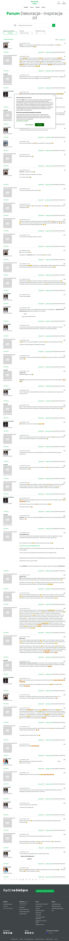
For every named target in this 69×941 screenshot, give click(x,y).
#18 (64, 307)
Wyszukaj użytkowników (57, 908)
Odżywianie (38, 912)
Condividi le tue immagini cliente (48, 552)
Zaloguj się (22, 907)
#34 (64, 593)
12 (26, 879)
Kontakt (21, 939)
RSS (53, 910)
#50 (64, 868)
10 (40, 33)
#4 (64, 92)
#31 (64, 515)
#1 (64, 43)
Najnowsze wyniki (26, 33)
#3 (64, 75)
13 (30, 879)
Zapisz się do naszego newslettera (45, 891)
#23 (64, 390)
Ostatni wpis (62, 39)
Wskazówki (38, 914)
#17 (64, 294)
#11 (64, 204)
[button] (58, 2)
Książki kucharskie (40, 910)
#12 (64, 219)
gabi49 (6, 74)
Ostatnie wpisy (23, 913)
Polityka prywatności (39, 939)
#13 (64, 235)
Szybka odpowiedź (8, 39)
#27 (64, 450)
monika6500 (7, 127)
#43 (64, 759)
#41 (64, 726)
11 (23, 879)
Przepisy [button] (26, 7)
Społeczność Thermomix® (42, 904)
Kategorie (5, 906)
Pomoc (56, 939)
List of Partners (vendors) (22, 120)
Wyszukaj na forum (56, 906)
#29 (64, 482)
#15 (64, 263)
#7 (64, 141)
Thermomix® (39, 906)
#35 (64, 608)
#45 (64, 788)
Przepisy (5, 901)
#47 (64, 819)
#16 (64, 279)
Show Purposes (29, 124)
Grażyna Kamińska (9, 91)
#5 (64, 111)
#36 (64, 636)
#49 (64, 852)
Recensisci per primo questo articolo (28, 560)
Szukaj (53, 901)
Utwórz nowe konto (24, 909)
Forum (37, 901)
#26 (64, 435)
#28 (64, 465)
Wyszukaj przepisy (7, 904)
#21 (64, 355)
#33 (64, 575)
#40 (64, 708)
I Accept (39, 124)
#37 (64, 661)
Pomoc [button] (43, 7)
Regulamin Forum (40, 924)
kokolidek (6, 42)
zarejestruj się (48, 52)
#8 (64, 154)
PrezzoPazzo (61, 566)
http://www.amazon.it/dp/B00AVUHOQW (29, 545)
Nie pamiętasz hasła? (24, 911)
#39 (64, 695)
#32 (64, 532)
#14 (64, 250)
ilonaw (6, 140)
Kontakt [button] (37, 7)
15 (36, 879)
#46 (64, 803)
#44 (64, 772)
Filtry (10, 33)
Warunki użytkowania (29, 939)
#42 (64, 744)
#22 (64, 371)
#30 (64, 498)
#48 (64, 834)
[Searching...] (35, 25)
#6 (64, 128)
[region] (35, 111)
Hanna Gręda (7, 758)
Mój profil (23, 903)
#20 (64, 340)
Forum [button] (31, 7)
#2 (64, 56)
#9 (64, 170)
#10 (64, 188)
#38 (64, 678)
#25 (64, 422)
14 (33, 879)
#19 (64, 325)
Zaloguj (40, 52)
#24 (64, 405)
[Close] (53, 95)
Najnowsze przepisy (8, 908)
